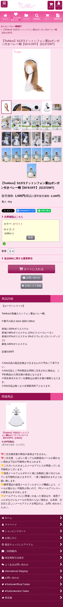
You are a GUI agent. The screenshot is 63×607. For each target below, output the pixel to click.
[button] (4, 4)
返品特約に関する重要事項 (17, 258)
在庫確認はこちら (12, 216)
